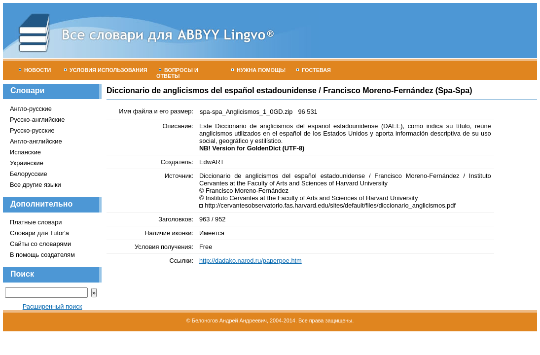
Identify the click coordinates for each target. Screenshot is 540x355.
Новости (35, 70)
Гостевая (313, 70)
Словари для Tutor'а (39, 233)
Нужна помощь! (258, 70)
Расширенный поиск (52, 306)
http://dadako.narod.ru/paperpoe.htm (250, 260)
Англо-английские (36, 141)
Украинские (26, 163)
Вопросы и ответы (177, 73)
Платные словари (36, 222)
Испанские (25, 152)
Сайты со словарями (40, 244)
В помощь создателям (42, 254)
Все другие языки (35, 184)
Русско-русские (32, 130)
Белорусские (28, 174)
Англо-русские (31, 108)
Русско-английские (37, 119)
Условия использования (105, 70)
